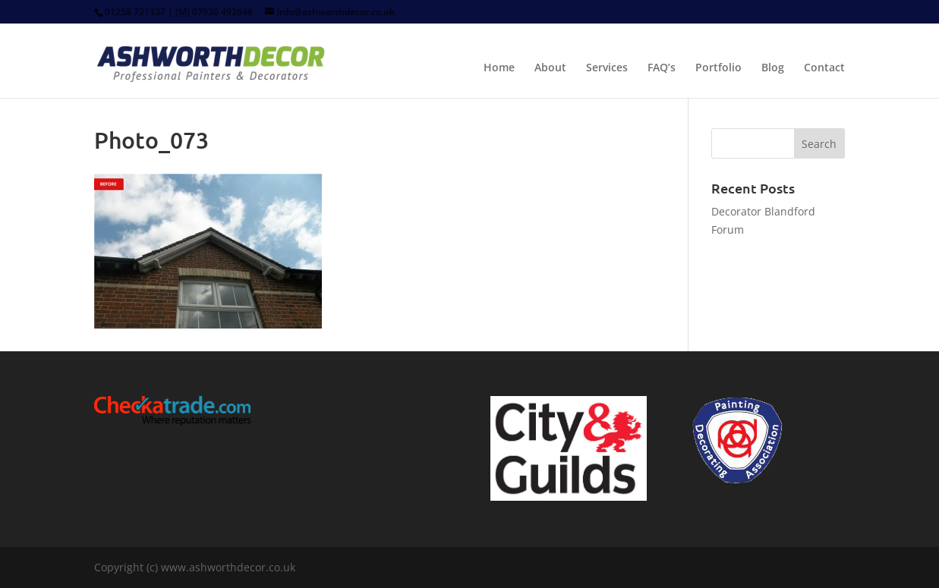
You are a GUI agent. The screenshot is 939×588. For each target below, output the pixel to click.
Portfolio (718, 68)
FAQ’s (662, 68)
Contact (824, 68)
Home (499, 68)
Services (607, 68)
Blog (772, 68)
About (550, 68)
